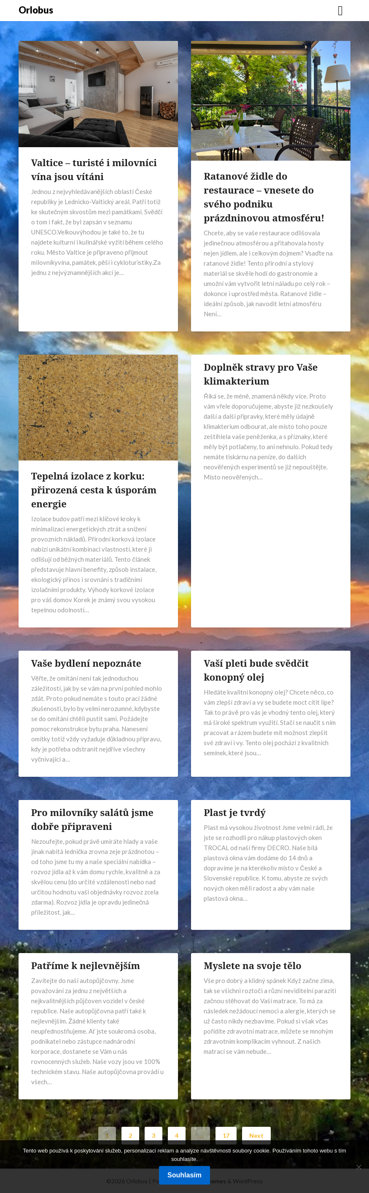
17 (226, 1135)
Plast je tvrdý (235, 812)
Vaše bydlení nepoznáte (86, 663)
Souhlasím (184, 1175)
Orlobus (36, 10)
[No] (358, 1167)
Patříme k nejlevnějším (85, 965)
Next (256, 1135)
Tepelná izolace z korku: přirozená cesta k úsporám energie (94, 489)
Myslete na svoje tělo (252, 965)
